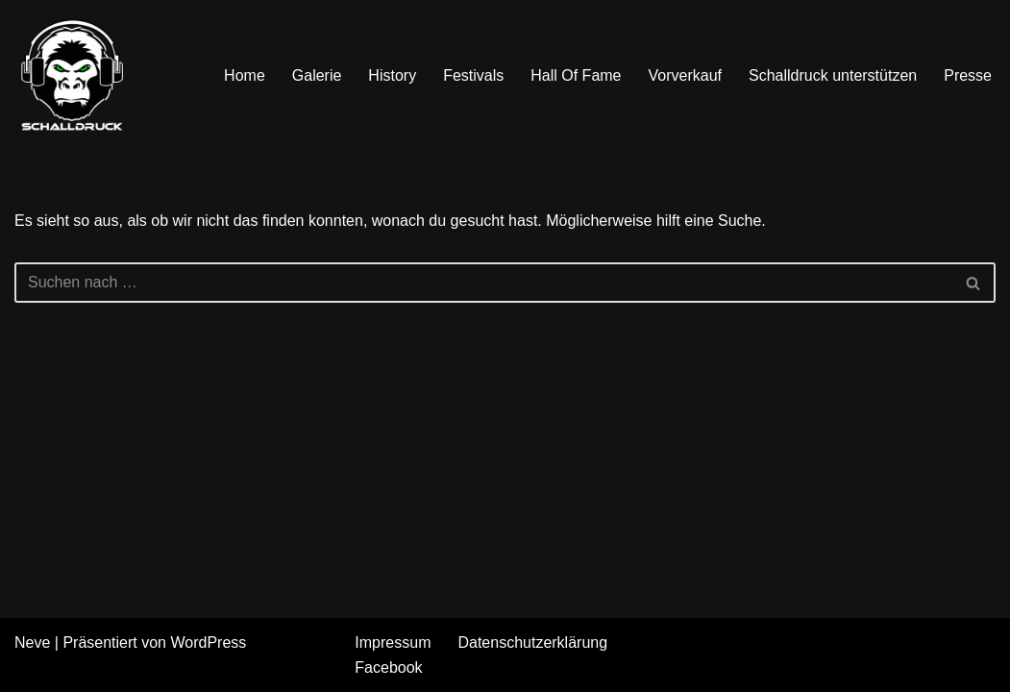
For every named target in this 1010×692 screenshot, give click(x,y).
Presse (968, 75)
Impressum (393, 642)
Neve (32, 642)
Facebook (388, 667)
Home (244, 75)
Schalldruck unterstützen (833, 75)
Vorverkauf (685, 75)
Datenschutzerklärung (532, 642)
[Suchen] (483, 282)
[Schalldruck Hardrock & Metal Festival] (72, 75)
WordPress (208, 642)
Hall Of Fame (575, 75)
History (392, 75)
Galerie (317, 75)
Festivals (473, 75)
